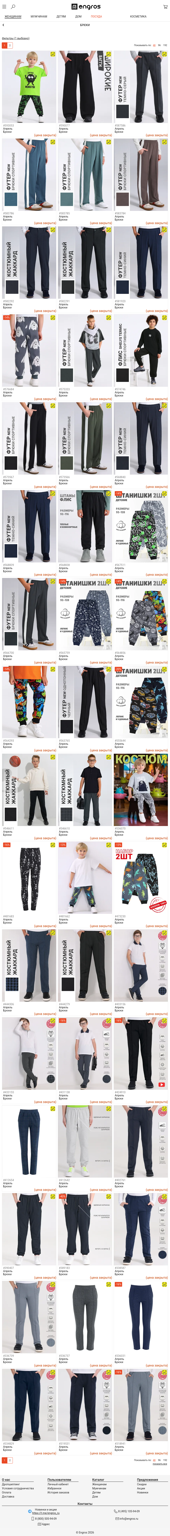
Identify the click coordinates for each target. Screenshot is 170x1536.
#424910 (120, 1092)
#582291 (64, 301)
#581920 (120, 301)
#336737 (64, 1355)
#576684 (8, 389)
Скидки (142, 1484)
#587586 (120, 125)
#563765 (64, 740)
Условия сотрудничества (18, 1488)
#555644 (120, 740)
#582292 (8, 301)
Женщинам (99, 1484)
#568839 (8, 565)
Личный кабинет (58, 1484)
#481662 (64, 916)
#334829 (8, 1443)
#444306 (8, 1004)
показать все (160, 1464)
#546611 (8, 828)
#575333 (64, 389)
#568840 (120, 477)
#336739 (8, 1355)
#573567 (8, 477)
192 (165, 45)
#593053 (8, 125)
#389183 (64, 1268)
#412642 (64, 1180)
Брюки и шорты (85, 25)
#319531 (64, 1443)
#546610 (64, 828)
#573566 (64, 477)
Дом (95, 1496)
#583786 (8, 213)
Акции (141, 1488)
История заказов (58, 1492)
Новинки (142, 1492)
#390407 (8, 1268)
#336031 (120, 1355)
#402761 (120, 1180)
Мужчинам (99, 1488)
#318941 (120, 1443)
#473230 (120, 916)
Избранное (54, 1488)
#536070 (120, 828)
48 (154, 45)
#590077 (64, 125)
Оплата (6, 1492)
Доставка (8, 1496)
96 (159, 45)
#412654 (8, 1180)
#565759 (64, 652)
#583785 (64, 213)
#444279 (64, 1004)
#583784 (120, 213)
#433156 (120, 1004)
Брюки (7, 131)
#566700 (8, 652)
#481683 (8, 916)
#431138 (64, 1092)
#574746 (120, 389)
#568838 (64, 565)
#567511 (120, 565)
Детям (96, 1492)
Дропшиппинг (11, 1484)
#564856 (120, 652)
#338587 (120, 1268)
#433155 (8, 1092)
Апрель (7, 128)
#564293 (8, 740)
